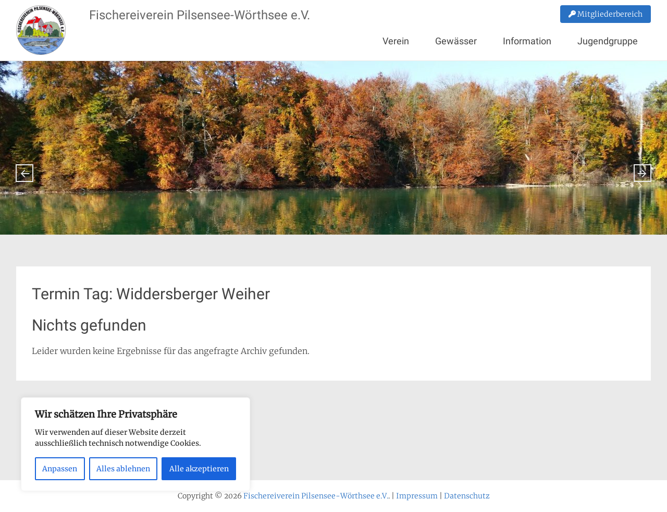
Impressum (417, 496)
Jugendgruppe (607, 40)
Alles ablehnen (123, 468)
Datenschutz (467, 496)
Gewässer (456, 40)
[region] (135, 444)
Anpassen (59, 468)
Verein (395, 40)
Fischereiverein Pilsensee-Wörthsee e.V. (199, 15)
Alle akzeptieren (199, 468)
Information (527, 40)
